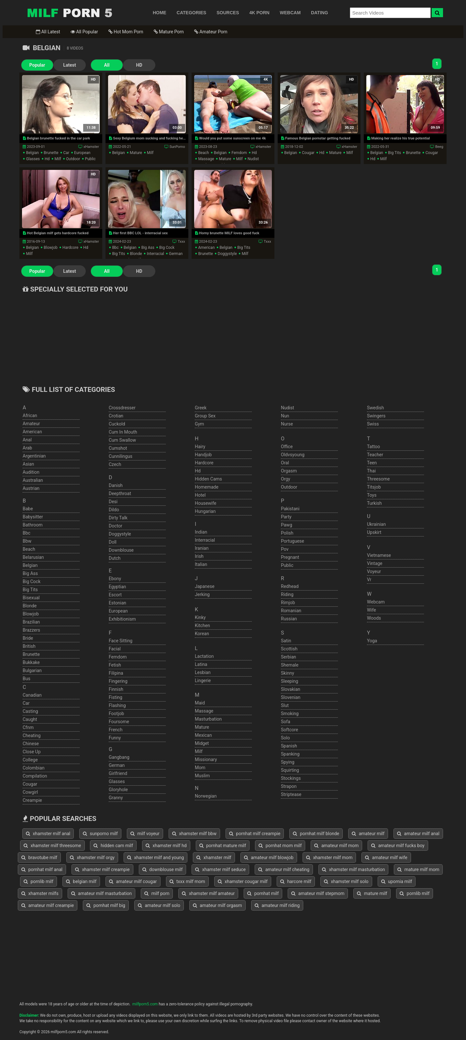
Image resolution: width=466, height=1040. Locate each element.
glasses (33, 159)
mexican (203, 735)
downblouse (121, 550)
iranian (201, 548)
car (66, 152)
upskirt (374, 532)
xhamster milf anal (48, 833)
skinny (287, 673)
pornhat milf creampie (255, 833)
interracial (155, 253)
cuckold (117, 423)
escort (115, 594)
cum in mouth (123, 432)
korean (202, 633)
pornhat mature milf (222, 845)
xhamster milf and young (155, 857)
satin (286, 640)
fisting (115, 697)
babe (28, 508)
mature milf (372, 893)
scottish (289, 648)
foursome (119, 721)
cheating (31, 735)
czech (115, 464)
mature (136, 152)
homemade (206, 487)
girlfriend (118, 773)
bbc (115, 247)
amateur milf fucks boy (397, 845)
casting (30, 711)
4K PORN (259, 12)
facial (115, 648)
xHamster (91, 147)
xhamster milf (213, 857)
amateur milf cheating (283, 869)
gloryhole (118, 789)
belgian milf (81, 881)
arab (27, 447)
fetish (115, 665)
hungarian (205, 511)
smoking (290, 713)
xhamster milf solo (346, 881)
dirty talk (118, 517)
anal (27, 439)
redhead (290, 586)
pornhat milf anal (41, 869)
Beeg (439, 147)
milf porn (156, 893)
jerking (202, 594)
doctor (115, 525)
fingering (118, 681)
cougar (308, 152)
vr (369, 579)
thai (371, 470)
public (90, 159)
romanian (291, 610)
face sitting (120, 640)
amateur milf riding (277, 905)
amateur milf (368, 833)
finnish (116, 689)
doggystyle (227, 253)
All (107, 65)
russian (289, 618)
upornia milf (396, 881)
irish (199, 556)
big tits (394, 152)
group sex (205, 415)
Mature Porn (169, 31)
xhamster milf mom (329, 857)
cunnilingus (120, 456)
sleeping (289, 681)
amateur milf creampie (47, 905)
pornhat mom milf (280, 845)
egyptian (117, 586)
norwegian (205, 796)
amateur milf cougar (133, 881)
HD (139, 65)
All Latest (48, 31)
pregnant (290, 557)
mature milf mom (418, 869)
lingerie (203, 680)
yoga (372, 640)
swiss (373, 423)
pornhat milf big (105, 905)
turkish (374, 503)
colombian (33, 767)
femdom (239, 152)
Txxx (181, 241)
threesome (378, 478)
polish (287, 533)
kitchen (202, 625)
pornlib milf (38, 881)
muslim (202, 775)
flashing (117, 705)
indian (201, 532)
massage (206, 159)
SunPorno (177, 147)
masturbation (208, 719)
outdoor (73, 159)
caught (30, 719)
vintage (375, 563)
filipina (116, 673)
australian (33, 480)
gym (199, 423)
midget (202, 743)
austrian (31, 488)
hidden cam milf (113, 845)
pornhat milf (263, 893)
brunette (51, 152)
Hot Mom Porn (125, 31)
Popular (37, 65)
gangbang (119, 757)
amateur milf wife (386, 857)
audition (31, 472)
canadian (32, 695)
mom (200, 767)
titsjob (374, 487)
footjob (116, 713)
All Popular (84, 31)
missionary (206, 759)
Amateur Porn (210, 31)
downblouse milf (162, 869)
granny (116, 797)
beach (203, 152)
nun (285, 415)
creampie (32, 800)
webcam (376, 601)
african (30, 415)
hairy (200, 446)
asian (28, 464)
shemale (289, 665)
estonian (117, 602)
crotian (116, 415)
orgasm (289, 470)
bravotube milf (39, 857)
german (176, 253)
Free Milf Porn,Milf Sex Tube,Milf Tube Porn (69, 12)
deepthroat (120, 493)
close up (32, 751)
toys (371, 495)
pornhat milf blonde (316, 833)
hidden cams (208, 478)
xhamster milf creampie (102, 869)
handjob (203, 454)
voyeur (374, 571)
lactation (204, 656)
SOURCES (227, 12)
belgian (32, 152)
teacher (375, 454)
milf (57, 159)
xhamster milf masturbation (353, 869)
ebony (115, 578)
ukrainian (376, 524)
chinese (31, 743)
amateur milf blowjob (269, 857)
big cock (166, 247)
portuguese (292, 541)
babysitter (33, 516)
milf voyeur (145, 833)
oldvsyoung (293, 454)
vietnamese (379, 555)
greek (200, 407)
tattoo (373, 446)
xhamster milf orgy (92, 857)
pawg (286, 524)
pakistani (290, 508)
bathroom (32, 524)
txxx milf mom (187, 881)
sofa (285, 721)
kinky (200, 617)
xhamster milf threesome (52, 845)
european (82, 152)
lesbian (203, 672)
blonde (136, 253)
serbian (288, 656)
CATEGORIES (191, 12)
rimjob (288, 602)
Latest (69, 65)
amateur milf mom (336, 845)
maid (200, 702)
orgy (285, 478)
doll (112, 542)
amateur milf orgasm (217, 905)
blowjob (51, 247)
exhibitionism (122, 619)
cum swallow (122, 440)
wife (371, 610)
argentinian (34, 456)
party (286, 516)
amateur (31, 423)
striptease (291, 794)
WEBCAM (290, 12)
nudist (253, 159)
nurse (287, 423)
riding (287, 594)
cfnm (28, 727)
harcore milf (295, 881)
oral (285, 462)
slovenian (290, 697)
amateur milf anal (418, 833)
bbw (27, 541)
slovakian (290, 689)
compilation (35, 776)
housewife (205, 503)
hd (47, 159)
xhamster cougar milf (243, 881)
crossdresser (122, 407)
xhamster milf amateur (208, 893)
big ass (147, 247)
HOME (159, 12)
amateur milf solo (159, 905)
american (206, 247)
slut (285, 705)
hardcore (70, 247)
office (287, 446)
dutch (115, 558)
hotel (200, 495)
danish (116, 485)
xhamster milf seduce (220, 869)
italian (201, 564)
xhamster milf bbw (194, 833)
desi (113, 501)
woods (374, 618)
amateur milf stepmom (317, 893)
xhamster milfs (40, 893)
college (30, 759)
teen (372, 462)
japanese (205, 586)
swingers (376, 415)
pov (284, 549)
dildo (114, 509)
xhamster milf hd (166, 845)
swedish (375, 407)
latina (201, 664)
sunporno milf (100, 833)
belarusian (33, 557)
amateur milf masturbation (101, 893)
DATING (319, 12)
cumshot (118, 448)
